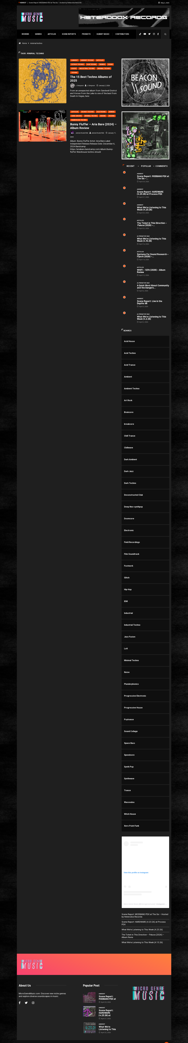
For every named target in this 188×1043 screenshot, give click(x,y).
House (73, 68)
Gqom (110, 64)
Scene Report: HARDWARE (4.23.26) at (106, 1006)
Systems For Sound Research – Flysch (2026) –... (153, 255)
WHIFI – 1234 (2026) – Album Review (151, 271)
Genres (38, 34)
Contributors (122, 34)
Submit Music (102, 34)
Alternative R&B (143, 236)
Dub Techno (91, 64)
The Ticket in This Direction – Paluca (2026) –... (152, 224)
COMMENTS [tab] (161, 166)
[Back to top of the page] (167, 1038)
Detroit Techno (77, 64)
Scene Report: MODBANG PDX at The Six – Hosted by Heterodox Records (54, 2)
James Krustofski (81, 133)
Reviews (25, 34)
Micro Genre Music (131, 905)
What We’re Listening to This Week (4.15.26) (151, 240)
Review (102, 116)
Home (24, 43)
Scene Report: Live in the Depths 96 (149, 302)
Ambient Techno (87, 60)
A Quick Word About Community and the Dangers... (153, 287)
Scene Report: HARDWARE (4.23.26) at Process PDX (150, 193)
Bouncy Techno (87, 111)
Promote (86, 34)
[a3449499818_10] (146, 135)
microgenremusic (147, 905)
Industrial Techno (86, 68)
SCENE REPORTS (69, 34)
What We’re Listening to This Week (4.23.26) (151, 208)
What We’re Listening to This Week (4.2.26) (151, 318)
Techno (74, 72)
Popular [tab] (144, 166)
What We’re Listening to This (107, 1021)
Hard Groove (76, 116)
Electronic (101, 111)
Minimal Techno (103, 68)
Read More (76, 100)
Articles (51, 34)
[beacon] (146, 82)
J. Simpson (79, 85)
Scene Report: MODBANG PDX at (107, 991)
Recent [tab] (129, 166)
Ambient (74, 60)
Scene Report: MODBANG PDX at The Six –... (153, 177)
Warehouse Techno (78, 120)
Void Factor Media (111, 1038)
